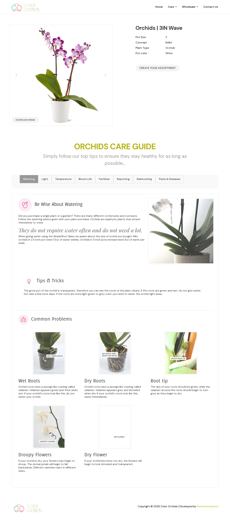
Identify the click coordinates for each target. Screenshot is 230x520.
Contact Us (210, 7)
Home (159, 7)
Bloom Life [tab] (85, 179)
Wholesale (189, 7)
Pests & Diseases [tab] (169, 179)
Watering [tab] (29, 179)
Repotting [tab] (123, 179)
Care (171, 7)
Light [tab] (45, 179)
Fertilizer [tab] (104, 179)
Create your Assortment (157, 68)
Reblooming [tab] (144, 179)
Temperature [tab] (63, 179)
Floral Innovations (207, 506)
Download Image (25, 119)
